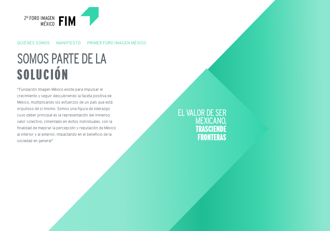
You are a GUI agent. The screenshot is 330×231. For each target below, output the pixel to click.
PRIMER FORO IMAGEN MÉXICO (116, 42)
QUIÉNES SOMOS (33, 42)
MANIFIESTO (68, 42)
